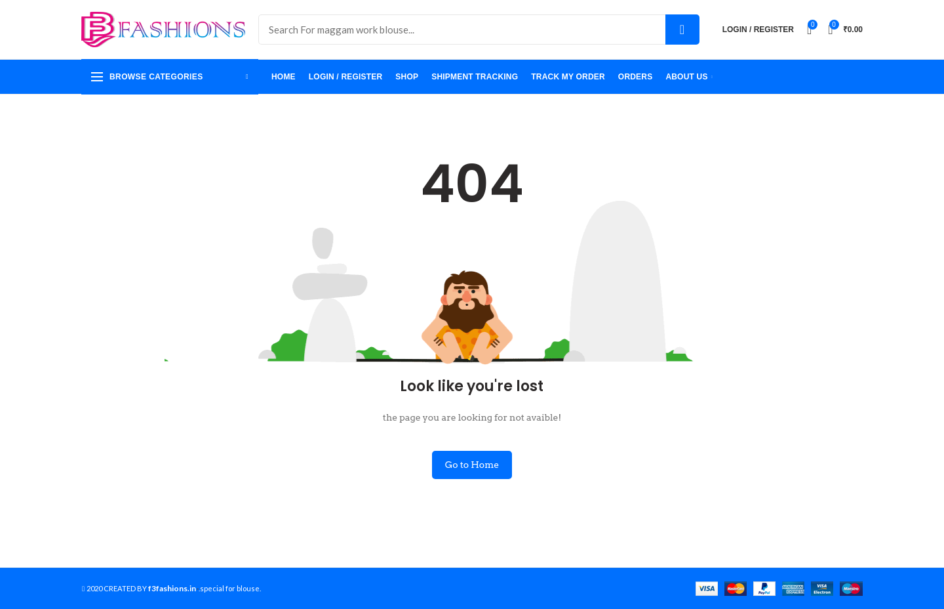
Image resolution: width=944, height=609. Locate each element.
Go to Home (472, 464)
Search (682, 29)
